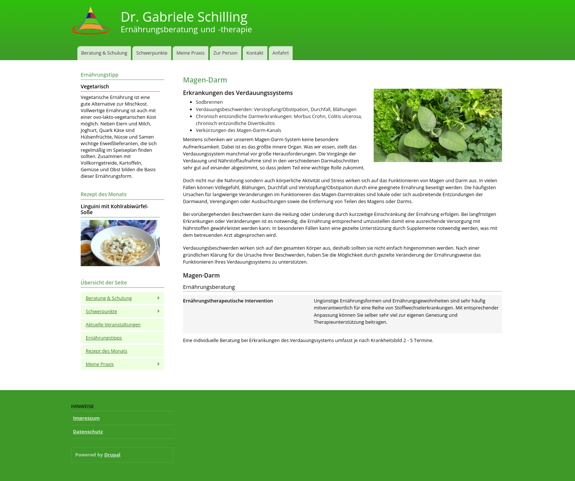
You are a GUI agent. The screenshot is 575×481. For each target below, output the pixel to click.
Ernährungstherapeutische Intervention (228, 300)
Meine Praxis (190, 52)
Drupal (112, 454)
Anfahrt (280, 52)
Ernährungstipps (104, 337)
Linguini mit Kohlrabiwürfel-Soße (115, 209)
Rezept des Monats (106, 351)
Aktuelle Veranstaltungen (113, 324)
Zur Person (225, 52)
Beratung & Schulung (104, 52)
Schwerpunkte (151, 52)
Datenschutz (88, 431)
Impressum (86, 418)
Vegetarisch (95, 86)
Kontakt (254, 52)
